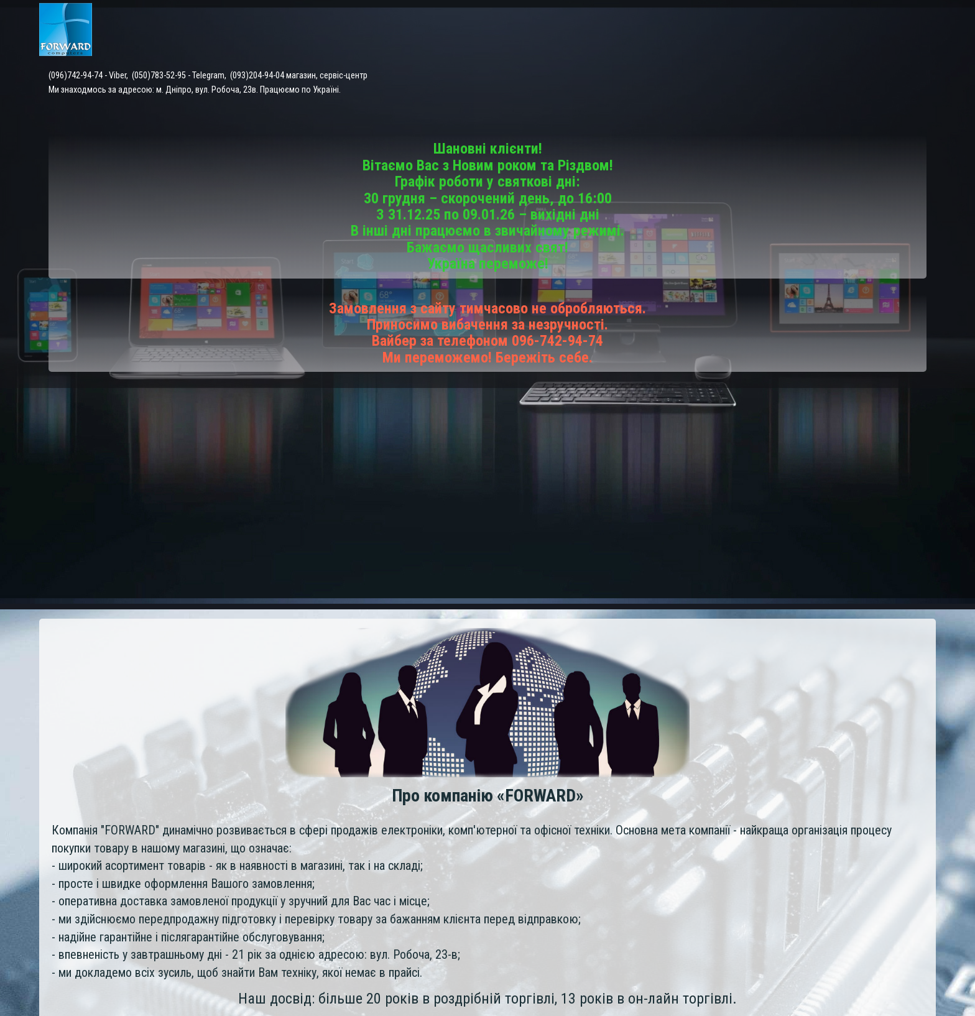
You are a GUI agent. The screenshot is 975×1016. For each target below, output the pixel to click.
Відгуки (834, 30)
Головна (415, 30)
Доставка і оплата (690, 30)
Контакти (774, 30)
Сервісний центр (588, 30)
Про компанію (904, 30)
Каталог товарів (492, 30)
